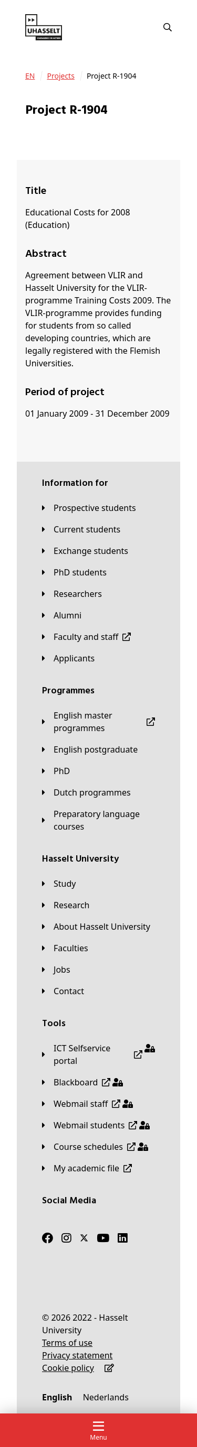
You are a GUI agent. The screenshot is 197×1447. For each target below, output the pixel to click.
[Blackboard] (82, 1082)
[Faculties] (65, 948)
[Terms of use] (67, 1342)
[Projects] (60, 76)
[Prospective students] (89, 508)
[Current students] (81, 529)
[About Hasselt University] (96, 926)
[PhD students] (74, 572)
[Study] (59, 883)
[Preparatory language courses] (98, 820)
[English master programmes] (98, 721)
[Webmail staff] (87, 1103)
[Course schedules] (95, 1146)
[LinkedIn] (123, 1238)
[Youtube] (103, 1238)
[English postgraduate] (90, 749)
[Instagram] (66, 1238)
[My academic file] (87, 1168)
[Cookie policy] (68, 1368)
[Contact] (63, 991)
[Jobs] (56, 969)
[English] (57, 1397)
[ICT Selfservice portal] (98, 1054)
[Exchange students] (85, 551)
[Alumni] (61, 615)
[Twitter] (84, 1238)
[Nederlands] (106, 1397)
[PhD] (56, 771)
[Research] (66, 905)
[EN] (30, 76)
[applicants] (68, 658)
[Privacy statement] (77, 1355)
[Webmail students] (96, 1125)
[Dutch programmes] (86, 792)
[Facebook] (47, 1238)
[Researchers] (72, 593)
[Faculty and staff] (86, 636)
